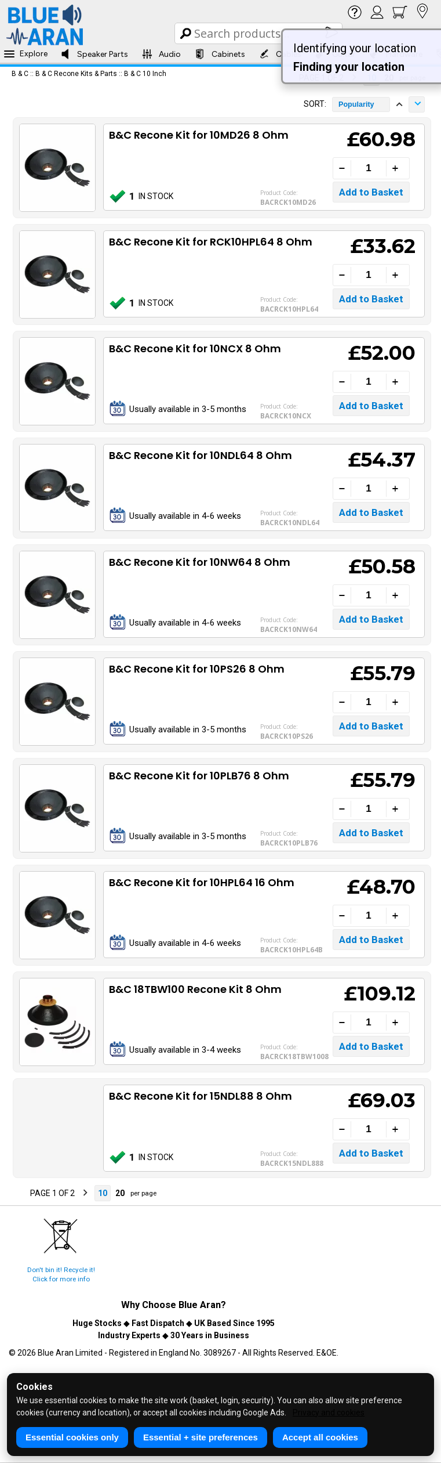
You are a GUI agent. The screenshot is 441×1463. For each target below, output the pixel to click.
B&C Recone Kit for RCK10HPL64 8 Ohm (210, 241)
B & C (20, 74)
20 (120, 1193)
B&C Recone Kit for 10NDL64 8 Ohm (200, 455)
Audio (161, 54)
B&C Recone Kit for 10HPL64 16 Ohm (201, 882)
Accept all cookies (320, 1437)
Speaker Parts (94, 54)
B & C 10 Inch (145, 74)
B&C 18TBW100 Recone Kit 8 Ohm (195, 989)
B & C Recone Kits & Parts (76, 74)
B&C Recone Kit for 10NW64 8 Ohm (199, 562)
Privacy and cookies (329, 1412)
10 (102, 1193)
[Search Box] (259, 33)
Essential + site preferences (200, 1437)
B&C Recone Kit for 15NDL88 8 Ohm (200, 1096)
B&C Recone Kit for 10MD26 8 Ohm (199, 135)
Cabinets (220, 54)
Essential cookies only (72, 1437)
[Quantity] (368, 168)
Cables (280, 54)
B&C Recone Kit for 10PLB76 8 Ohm (199, 775)
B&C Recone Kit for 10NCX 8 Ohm (195, 348)
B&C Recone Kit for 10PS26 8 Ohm (197, 669)
